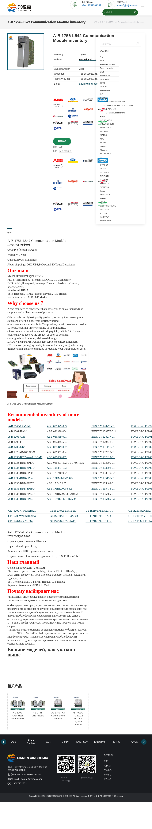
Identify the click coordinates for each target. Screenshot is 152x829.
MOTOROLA (105, 154)
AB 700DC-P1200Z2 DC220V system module (78, 718)
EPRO (103, 83)
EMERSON (105, 75)
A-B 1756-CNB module (37, 714)
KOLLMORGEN (107, 124)
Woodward (104, 209)
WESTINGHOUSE (108, 206)
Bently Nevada (106, 68)
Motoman (104, 150)
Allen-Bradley (31, 742)
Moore (103, 146)
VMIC (102, 202)
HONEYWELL (106, 120)
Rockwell (104, 180)
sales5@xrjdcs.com (127, 5)
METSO (103, 135)
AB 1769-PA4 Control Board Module (58, 715)
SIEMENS (104, 187)
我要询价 (62, 141)
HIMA (102, 116)
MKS (102, 139)
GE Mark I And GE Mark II (114, 101)
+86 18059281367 (91, 5)
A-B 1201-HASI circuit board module (17, 715)
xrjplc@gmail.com (88, 83)
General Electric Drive (115, 113)
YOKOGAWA (105, 221)
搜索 (137, 43)
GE (101, 94)
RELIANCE (105, 172)
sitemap (120, 796)
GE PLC (103, 98)
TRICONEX (105, 195)
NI (101, 157)
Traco (102, 191)
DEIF (102, 72)
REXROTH (105, 176)
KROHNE (104, 131)
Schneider (104, 183)
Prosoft (103, 168)
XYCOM (103, 213)
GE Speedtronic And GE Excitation (118, 105)
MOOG (103, 142)
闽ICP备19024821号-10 (106, 796)
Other (102, 161)
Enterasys (104, 79)
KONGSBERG (106, 128)
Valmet (103, 198)
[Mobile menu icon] (143, 8)
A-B (61, 147)
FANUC (103, 87)
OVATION (104, 165)
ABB (102, 61)
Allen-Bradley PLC (108, 64)
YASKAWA (104, 217)
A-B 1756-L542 (65, 151)
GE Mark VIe (111, 109)
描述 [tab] (9, 233)
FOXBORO (105, 90)
